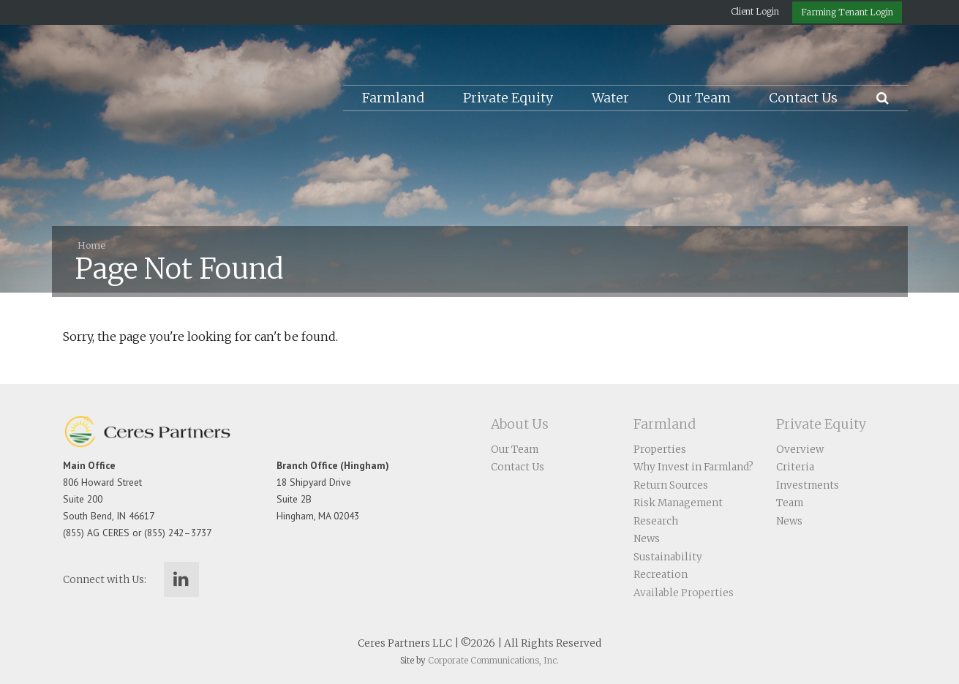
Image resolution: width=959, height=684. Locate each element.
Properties (659, 449)
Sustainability (667, 557)
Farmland (393, 98)
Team (789, 503)
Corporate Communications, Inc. (493, 660)
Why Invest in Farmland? (693, 467)
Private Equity (508, 98)
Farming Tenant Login (847, 12)
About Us (520, 424)
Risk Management (678, 503)
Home (91, 245)
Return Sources (670, 485)
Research (655, 521)
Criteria (795, 467)
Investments (807, 485)
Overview (800, 449)
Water (610, 98)
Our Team (699, 98)
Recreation (660, 574)
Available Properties (683, 593)
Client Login (755, 11)
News (646, 539)
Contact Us (803, 98)
